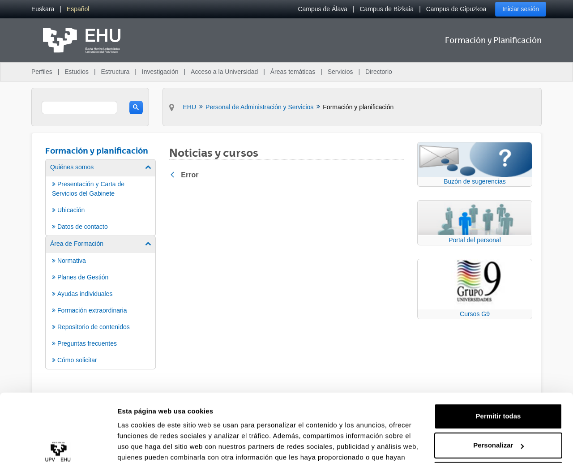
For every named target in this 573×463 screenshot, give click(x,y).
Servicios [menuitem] (340, 71)
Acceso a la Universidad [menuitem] (224, 71)
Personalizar (498, 398)
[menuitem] (43, 9)
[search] (79, 107)
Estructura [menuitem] (115, 71)
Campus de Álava (322, 9)
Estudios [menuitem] (76, 71)
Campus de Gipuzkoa (456, 9)
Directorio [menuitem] (378, 71)
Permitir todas (498, 369)
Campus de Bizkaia (387, 9)
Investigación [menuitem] (160, 71)
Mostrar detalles (143, 445)
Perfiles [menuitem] (41, 71)
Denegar (498, 427)
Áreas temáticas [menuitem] (292, 71)
